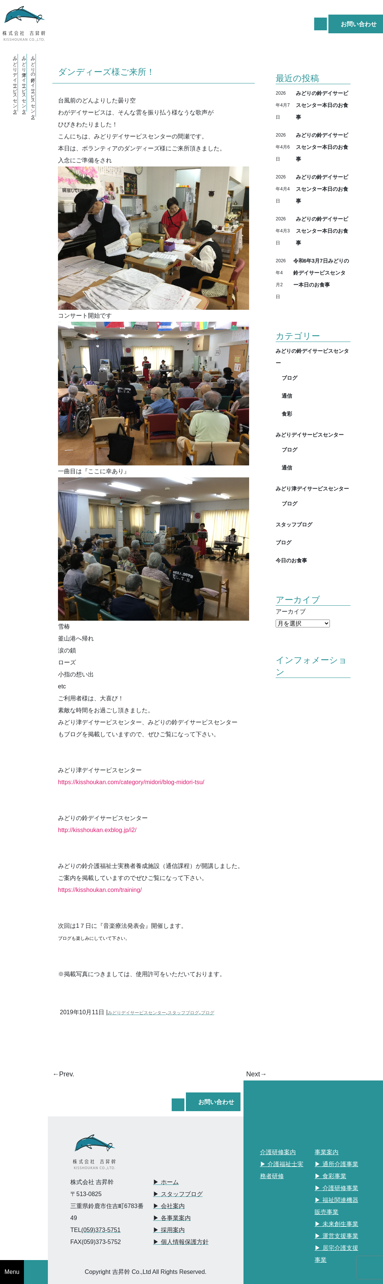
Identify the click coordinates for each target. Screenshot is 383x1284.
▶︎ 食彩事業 (330, 1176)
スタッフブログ (183, 1012)
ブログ (207, 1012)
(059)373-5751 (100, 1230)
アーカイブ (291, 611)
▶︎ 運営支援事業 (336, 1236)
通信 (287, 395)
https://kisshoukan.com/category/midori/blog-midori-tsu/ (131, 782)
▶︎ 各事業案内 (171, 1218)
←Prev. (63, 1074)
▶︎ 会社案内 (168, 1206)
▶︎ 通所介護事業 (336, 1164)
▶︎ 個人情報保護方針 (180, 1242)
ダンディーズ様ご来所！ (106, 71)
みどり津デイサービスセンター (312, 488)
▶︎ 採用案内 (168, 1230)
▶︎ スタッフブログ (177, 1194)
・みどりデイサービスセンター (15, 82)
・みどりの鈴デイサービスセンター (33, 85)
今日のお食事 (291, 560)
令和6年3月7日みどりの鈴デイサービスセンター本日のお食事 (321, 272)
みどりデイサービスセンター (137, 1012)
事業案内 (326, 1152)
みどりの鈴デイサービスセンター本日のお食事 (322, 104)
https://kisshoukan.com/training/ (100, 890)
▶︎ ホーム (165, 1182)
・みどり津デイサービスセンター (24, 82)
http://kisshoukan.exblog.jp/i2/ (97, 830)
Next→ (256, 1074)
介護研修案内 (278, 1152)
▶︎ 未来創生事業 (336, 1224)
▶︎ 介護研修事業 (336, 1188)
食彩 (287, 413)
